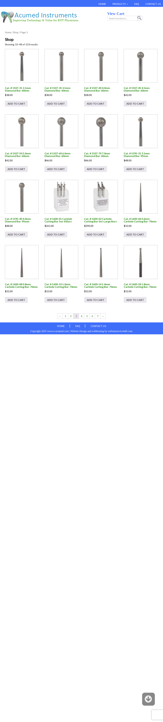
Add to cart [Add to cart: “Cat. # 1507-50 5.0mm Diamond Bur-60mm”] (16, 169)
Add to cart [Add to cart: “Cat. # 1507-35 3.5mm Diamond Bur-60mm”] (56, 103)
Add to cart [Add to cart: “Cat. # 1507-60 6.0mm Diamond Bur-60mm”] (56, 169)
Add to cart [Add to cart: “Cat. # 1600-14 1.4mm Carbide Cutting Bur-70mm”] (95, 299)
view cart (115, 13)
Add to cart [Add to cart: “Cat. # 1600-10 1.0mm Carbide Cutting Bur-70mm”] (56, 299)
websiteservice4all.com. (120, 331)
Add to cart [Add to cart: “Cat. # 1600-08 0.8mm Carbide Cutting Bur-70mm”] (16, 299)
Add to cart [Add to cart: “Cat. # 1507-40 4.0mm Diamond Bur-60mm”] (95, 103)
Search (139, 18)
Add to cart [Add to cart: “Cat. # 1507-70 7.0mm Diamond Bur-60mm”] (95, 169)
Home (8, 32)
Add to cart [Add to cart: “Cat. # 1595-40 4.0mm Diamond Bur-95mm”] (16, 234)
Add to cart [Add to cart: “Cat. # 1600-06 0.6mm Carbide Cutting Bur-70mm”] (135, 234)
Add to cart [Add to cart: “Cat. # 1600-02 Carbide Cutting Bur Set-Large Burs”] (95, 234)
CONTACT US (153, 4)
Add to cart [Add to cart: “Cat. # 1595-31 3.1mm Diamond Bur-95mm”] (135, 169)
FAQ (136, 4)
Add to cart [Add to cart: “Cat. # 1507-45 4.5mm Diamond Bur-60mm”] (135, 103)
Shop (15, 32)
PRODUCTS (119, 4)
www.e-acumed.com (58, 331)
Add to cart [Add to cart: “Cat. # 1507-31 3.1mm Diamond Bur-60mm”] (16, 103)
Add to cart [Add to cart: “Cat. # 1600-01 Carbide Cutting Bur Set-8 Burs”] (56, 234)
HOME (102, 4)
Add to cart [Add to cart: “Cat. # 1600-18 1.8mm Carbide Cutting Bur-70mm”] (135, 299)
